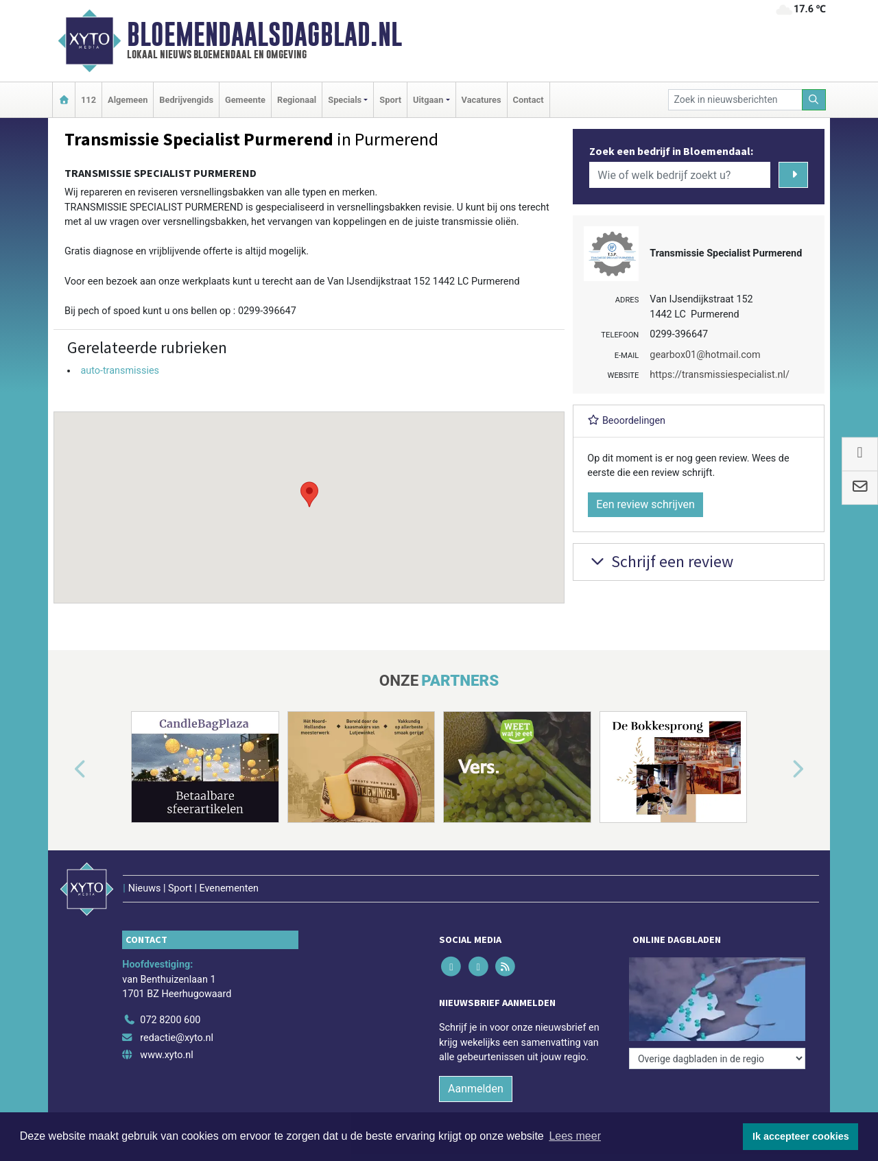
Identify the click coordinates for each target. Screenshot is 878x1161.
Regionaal (296, 100)
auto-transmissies (119, 370)
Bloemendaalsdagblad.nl (264, 34)
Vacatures (481, 100)
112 (88, 100)
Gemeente (245, 100)
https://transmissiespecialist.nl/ (720, 375)
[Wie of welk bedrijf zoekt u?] (679, 175)
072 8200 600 (170, 1020)
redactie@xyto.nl (176, 1038)
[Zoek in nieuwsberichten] (735, 99)
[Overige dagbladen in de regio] (717, 1058)
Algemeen (127, 100)
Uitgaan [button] (428, 100)
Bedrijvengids (186, 100)
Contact (528, 100)
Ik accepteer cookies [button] (800, 1136)
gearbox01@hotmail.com (705, 355)
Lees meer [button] (575, 1136)
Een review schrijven (645, 504)
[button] (309, 494)
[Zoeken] (814, 99)
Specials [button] (344, 100)
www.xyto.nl (166, 1055)
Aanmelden (475, 1088)
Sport (390, 100)
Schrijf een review (660, 561)
